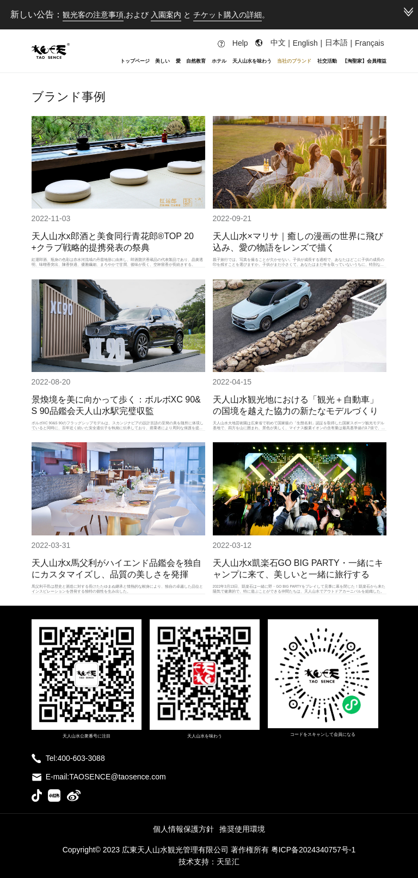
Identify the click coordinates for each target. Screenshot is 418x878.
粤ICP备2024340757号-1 (313, 849)
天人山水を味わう (252, 61)
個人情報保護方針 (183, 829)
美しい (162, 61)
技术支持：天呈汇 (209, 861)
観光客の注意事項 (93, 14)
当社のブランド (294, 61)
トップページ (135, 61)
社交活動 (327, 61)
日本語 (336, 42)
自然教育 (196, 61)
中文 (278, 42)
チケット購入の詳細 (227, 14)
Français (369, 43)
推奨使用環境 (242, 829)
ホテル (219, 61)
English (305, 43)
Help (233, 43)
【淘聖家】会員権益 (364, 61)
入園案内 (166, 14)
